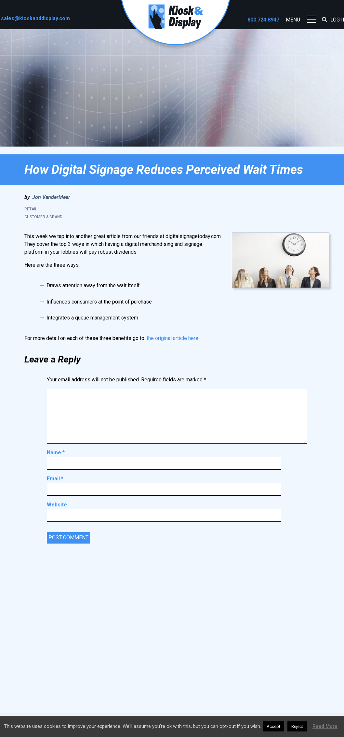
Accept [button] (273, 726)
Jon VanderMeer (51, 197)
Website (57, 505)
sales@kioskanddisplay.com (35, 18)
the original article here (172, 338)
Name (56, 452)
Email (55, 478)
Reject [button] (297, 726)
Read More (324, 726)
